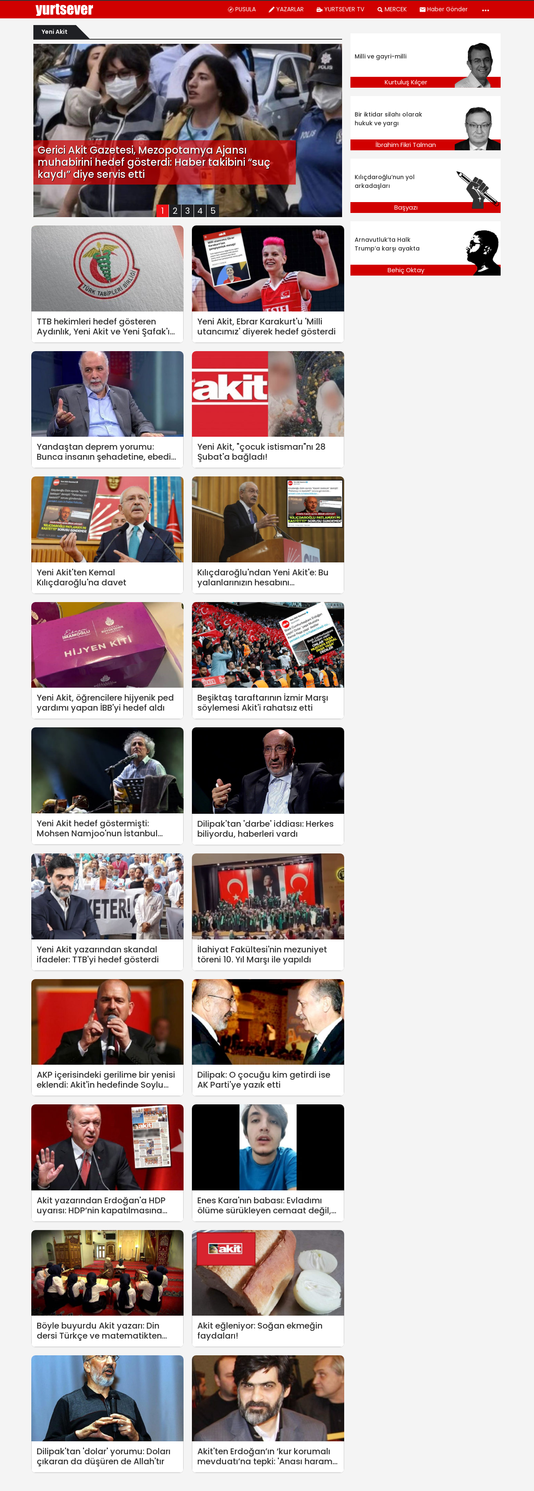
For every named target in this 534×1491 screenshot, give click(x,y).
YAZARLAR (286, 9)
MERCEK (392, 9)
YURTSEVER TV (340, 9)
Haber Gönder (443, 9)
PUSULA (241, 9)
